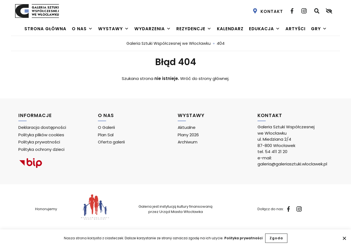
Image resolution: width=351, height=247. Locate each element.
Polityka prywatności (243, 238)
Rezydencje (193, 29)
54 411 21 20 (276, 151)
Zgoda (276, 238)
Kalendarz (230, 29)
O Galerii (106, 127)
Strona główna (45, 29)
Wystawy (113, 29)
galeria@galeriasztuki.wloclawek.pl (292, 164)
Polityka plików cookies (41, 135)
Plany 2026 (188, 135)
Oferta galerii (111, 142)
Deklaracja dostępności (42, 127)
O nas (82, 29)
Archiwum (187, 142)
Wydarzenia (152, 29)
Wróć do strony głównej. (204, 78)
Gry (319, 29)
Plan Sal (106, 135)
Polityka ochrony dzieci (41, 149)
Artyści (295, 29)
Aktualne (187, 127)
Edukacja (264, 29)
